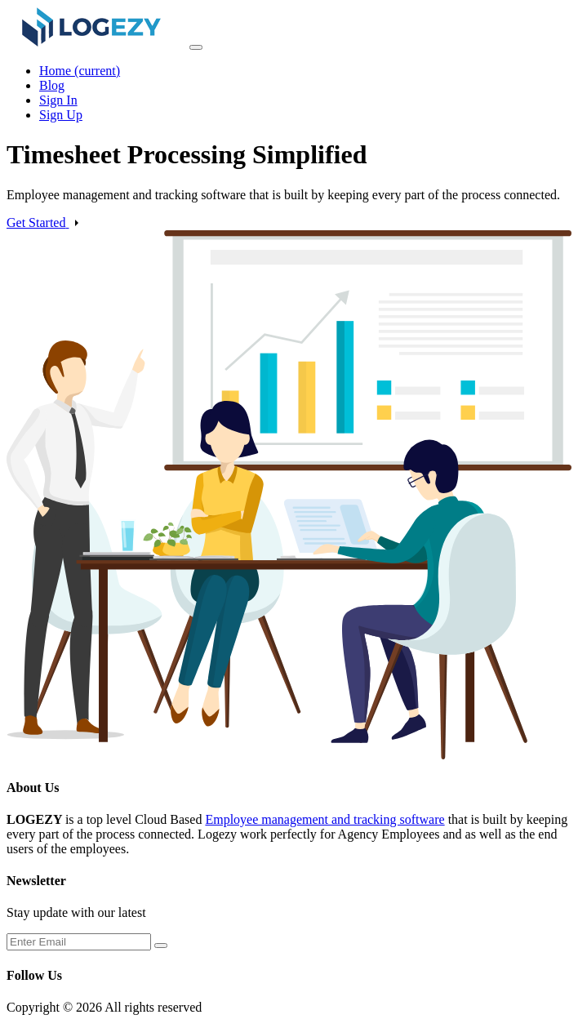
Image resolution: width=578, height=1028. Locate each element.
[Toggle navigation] (195, 47)
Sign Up (60, 115)
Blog (51, 85)
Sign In (58, 100)
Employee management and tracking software (324, 819)
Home (79, 71)
